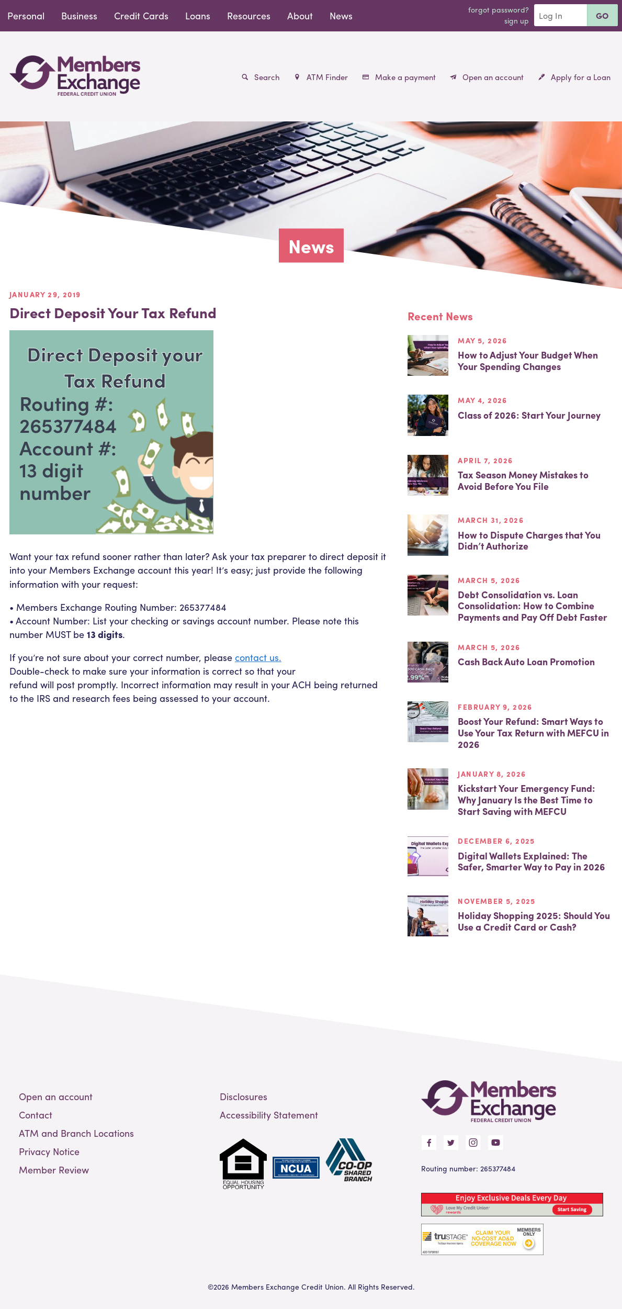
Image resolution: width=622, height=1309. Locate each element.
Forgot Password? (498, 9)
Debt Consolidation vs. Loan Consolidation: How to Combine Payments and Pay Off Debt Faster (532, 605)
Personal (25, 15)
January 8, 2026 (492, 773)
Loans (197, 15)
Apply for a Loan (574, 77)
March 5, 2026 (489, 580)
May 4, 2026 (482, 400)
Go (602, 15)
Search (261, 77)
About (300, 15)
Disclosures (243, 1096)
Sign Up (516, 20)
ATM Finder (321, 77)
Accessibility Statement (269, 1114)
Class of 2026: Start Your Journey (529, 414)
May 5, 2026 (482, 340)
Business (79, 15)
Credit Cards (141, 15)
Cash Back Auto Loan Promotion (526, 661)
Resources (248, 15)
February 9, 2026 (495, 706)
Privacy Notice (49, 1151)
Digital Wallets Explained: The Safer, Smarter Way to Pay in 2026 (531, 861)
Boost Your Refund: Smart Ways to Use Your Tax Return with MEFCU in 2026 (533, 732)
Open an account (487, 77)
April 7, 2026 (485, 460)
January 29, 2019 (45, 294)
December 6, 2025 (496, 840)
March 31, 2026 (491, 519)
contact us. (258, 657)
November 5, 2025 (496, 901)
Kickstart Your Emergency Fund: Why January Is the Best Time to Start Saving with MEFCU (526, 799)
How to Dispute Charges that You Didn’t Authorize (529, 540)
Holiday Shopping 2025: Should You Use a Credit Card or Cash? (534, 921)
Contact (35, 1114)
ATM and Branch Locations (76, 1132)
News (341, 15)
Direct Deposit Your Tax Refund (113, 311)
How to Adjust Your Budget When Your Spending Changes (528, 360)
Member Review (54, 1169)
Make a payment (399, 77)
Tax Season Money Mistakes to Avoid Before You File (523, 480)
